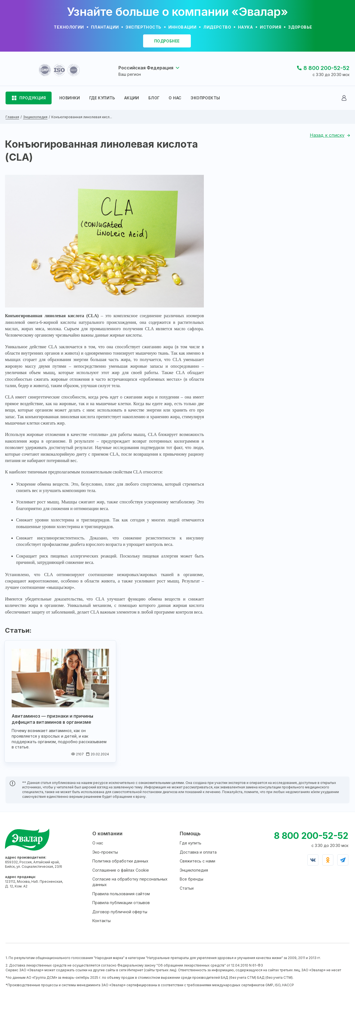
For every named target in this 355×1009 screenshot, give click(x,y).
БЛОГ (154, 97)
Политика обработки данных (120, 861)
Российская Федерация (145, 67)
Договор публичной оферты (119, 911)
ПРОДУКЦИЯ (32, 97)
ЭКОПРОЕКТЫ (205, 97)
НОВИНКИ (69, 97)
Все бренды (191, 879)
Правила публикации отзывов (121, 902)
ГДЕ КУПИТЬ (102, 97)
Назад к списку (327, 135)
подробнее (167, 41)
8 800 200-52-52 (326, 68)
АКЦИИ (131, 97)
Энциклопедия (194, 870)
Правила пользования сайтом (121, 893)
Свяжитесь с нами (197, 861)
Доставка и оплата (198, 852)
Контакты (101, 920)
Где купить (190, 843)
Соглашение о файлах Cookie (120, 870)
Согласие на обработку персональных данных (130, 882)
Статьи (187, 888)
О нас (97, 843)
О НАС (175, 97)
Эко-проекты (105, 852)
